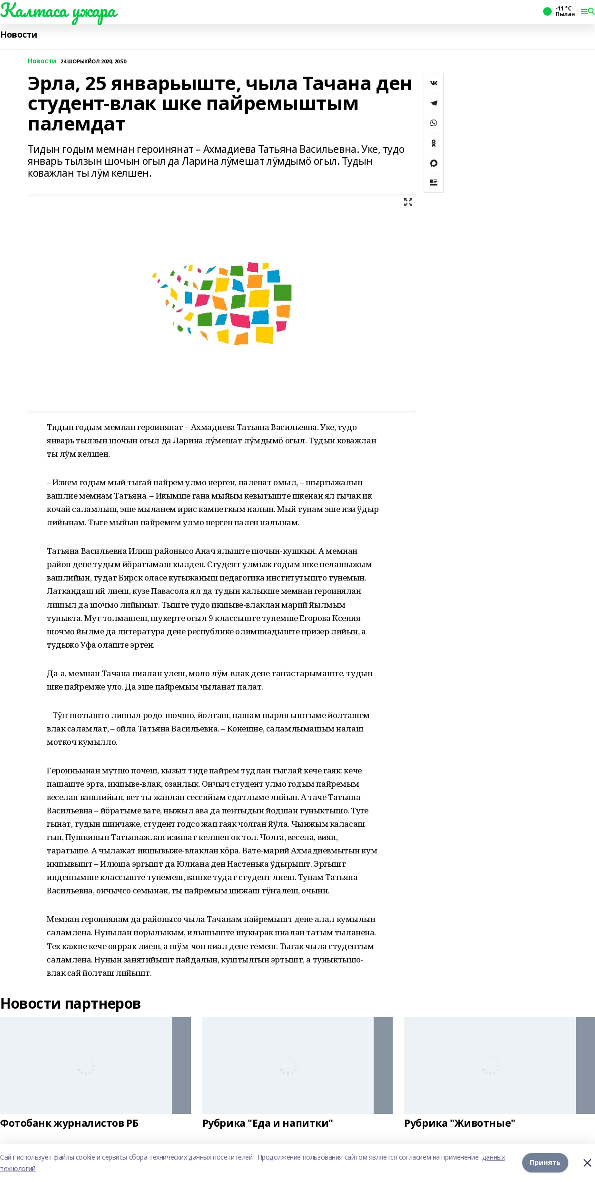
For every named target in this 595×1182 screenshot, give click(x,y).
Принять (545, 1162)
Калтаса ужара (58, 10)
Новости (18, 35)
